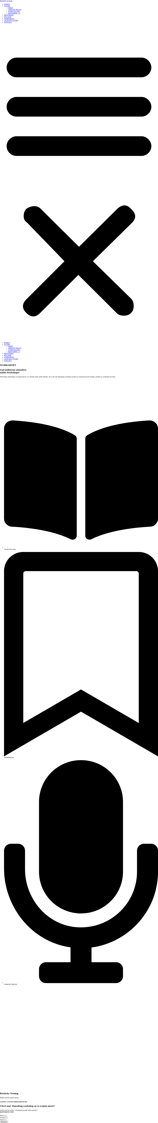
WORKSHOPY (9, 19)
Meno (2, 1115)
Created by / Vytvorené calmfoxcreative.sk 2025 (13, 1101)
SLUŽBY (7, 6)
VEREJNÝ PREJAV (14, 10)
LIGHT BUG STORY (11, 20)
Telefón (2, 1117)
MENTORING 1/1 (14, 13)
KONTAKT (8, 22)
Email (2, 1120)
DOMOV (7, 4)
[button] (79, 182)
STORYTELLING (14, 11)
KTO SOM (7, 17)
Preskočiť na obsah (6, 1)
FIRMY (10, 8)
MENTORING (9, 15)
